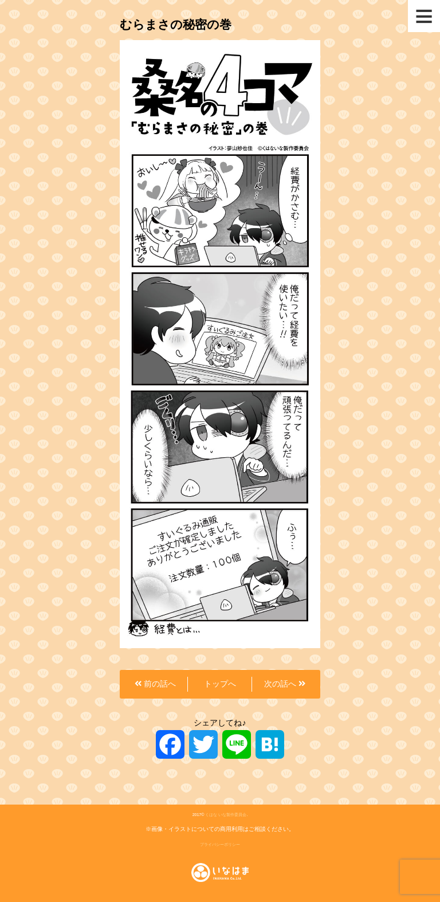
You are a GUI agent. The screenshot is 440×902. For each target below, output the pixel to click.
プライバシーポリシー (220, 844)
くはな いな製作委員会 (225, 815)
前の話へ (155, 683)
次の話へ (284, 683)
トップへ (220, 683)
